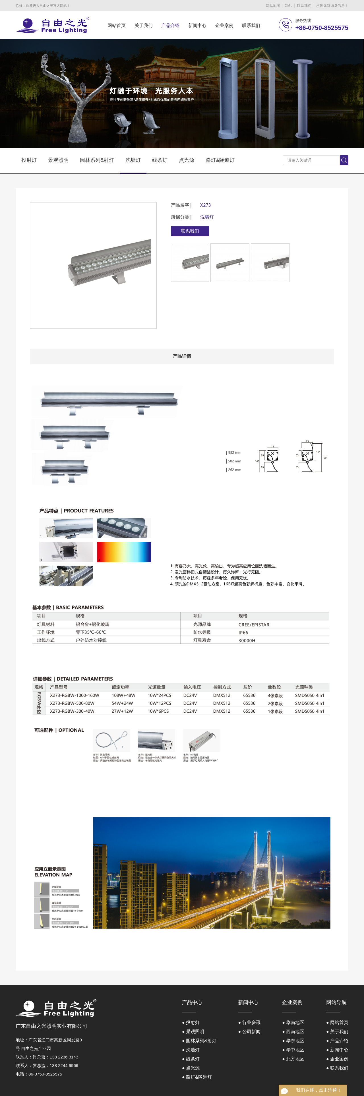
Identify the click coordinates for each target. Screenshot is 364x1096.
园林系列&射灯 (97, 160)
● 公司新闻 (249, 1031)
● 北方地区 (293, 1058)
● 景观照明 (193, 1031)
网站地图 (273, 6)
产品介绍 (170, 25)
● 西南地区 (293, 1031)
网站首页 (116, 25)
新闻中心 (197, 25)
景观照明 (58, 160)
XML (288, 6)
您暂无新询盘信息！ (332, 6)
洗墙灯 (133, 160)
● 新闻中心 (337, 1049)
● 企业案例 (337, 1058)
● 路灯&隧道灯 (197, 1077)
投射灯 (29, 160)
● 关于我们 (337, 1031)
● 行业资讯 (249, 1022)
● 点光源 (191, 1068)
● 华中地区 (293, 1049)
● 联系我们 (337, 1068)
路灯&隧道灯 (220, 160)
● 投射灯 (191, 1022)
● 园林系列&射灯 (199, 1040)
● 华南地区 (293, 1022)
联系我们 (304, 6)
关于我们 (144, 25)
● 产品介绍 (337, 1040)
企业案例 (224, 25)
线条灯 (159, 160)
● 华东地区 (293, 1040)
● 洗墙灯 (191, 1049)
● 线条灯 (191, 1058)
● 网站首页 (337, 1022)
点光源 (186, 160)
